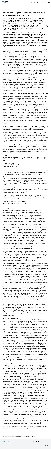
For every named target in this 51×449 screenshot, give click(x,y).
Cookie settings (42, 445)
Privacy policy (37, 445)
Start (3, 436)
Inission (5, 2)
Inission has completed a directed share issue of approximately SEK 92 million (24, 14)
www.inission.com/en (33, 198)
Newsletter (46, 445)
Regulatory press (7, 436)
